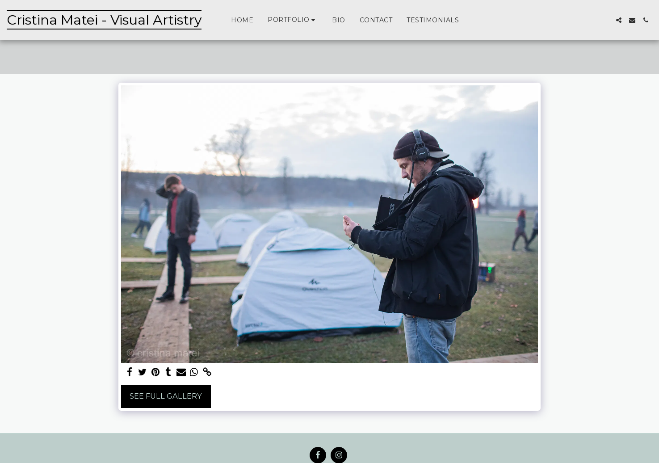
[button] (292, 19)
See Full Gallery (166, 395)
